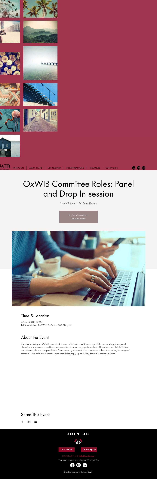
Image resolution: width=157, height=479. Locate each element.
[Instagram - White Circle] (78, 465)
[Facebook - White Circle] (72, 465)
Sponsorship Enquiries (77, 460)
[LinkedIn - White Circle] (85, 465)
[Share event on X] (29, 422)
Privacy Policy (93, 460)
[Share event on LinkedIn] (35, 422)
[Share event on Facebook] (22, 422)
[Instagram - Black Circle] (138, 168)
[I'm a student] (66, 449)
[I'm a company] (89, 449)
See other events (78, 218)
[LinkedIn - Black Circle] (133, 168)
